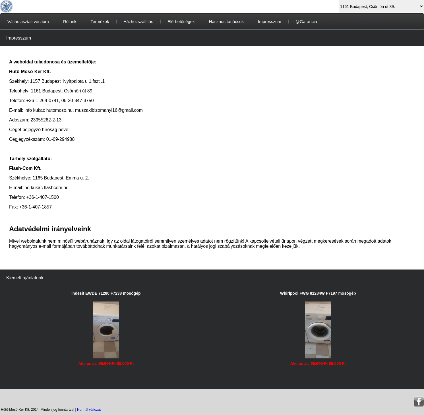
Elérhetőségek (181, 21)
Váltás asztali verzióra (28, 21)
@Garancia (306, 21)
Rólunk (69, 21)
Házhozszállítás (138, 21)
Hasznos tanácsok (226, 21)
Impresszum (269, 21)
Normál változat (89, 410)
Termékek (100, 21)
